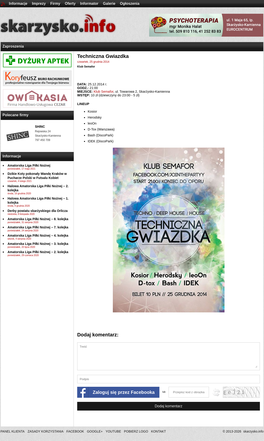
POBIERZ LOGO (136, 431)
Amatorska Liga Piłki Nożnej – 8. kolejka (38, 219)
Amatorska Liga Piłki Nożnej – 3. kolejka (38, 244)
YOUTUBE (113, 431)
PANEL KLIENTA (12, 431)
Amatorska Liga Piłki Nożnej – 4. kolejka (38, 235)
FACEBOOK (75, 431)
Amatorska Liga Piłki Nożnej (29, 165)
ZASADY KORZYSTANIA (45, 431)
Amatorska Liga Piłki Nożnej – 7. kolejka (38, 227)
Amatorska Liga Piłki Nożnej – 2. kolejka (38, 252)
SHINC (40, 126)
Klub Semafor (86, 66)
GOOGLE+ (95, 431)
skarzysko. (253, 431)
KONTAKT (158, 431)
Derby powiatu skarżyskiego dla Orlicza (38, 211)
